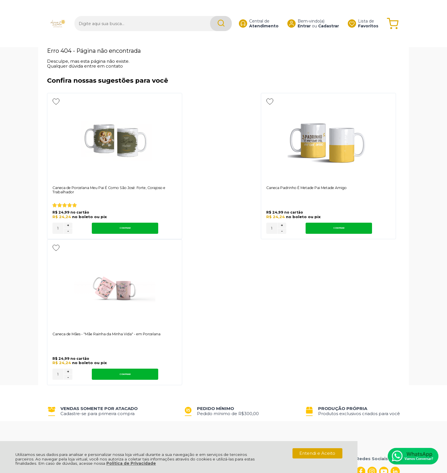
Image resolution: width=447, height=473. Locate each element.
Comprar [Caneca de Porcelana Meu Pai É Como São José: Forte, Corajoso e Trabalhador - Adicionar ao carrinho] (99, 229)
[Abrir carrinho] (392, 13)
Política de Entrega (67, 337)
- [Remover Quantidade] (68, 232)
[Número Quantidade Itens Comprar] (58, 229)
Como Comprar (137, 330)
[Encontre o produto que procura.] (210, 13)
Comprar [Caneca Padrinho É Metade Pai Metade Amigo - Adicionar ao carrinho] (231, 229)
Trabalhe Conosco (139, 337)
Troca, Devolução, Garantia (148, 324)
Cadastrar (323, 16)
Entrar (298, 16)
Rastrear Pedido (218, 337)
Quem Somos (62, 324)
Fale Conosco (62, 343)
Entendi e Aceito (317, 453)
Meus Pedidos (216, 324)
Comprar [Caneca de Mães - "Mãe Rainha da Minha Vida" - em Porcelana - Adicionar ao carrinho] (362, 229)
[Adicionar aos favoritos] (56, 101)
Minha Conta (215, 330)
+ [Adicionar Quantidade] (68, 226)
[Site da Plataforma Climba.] (223, 433)
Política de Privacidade (131, 463)
